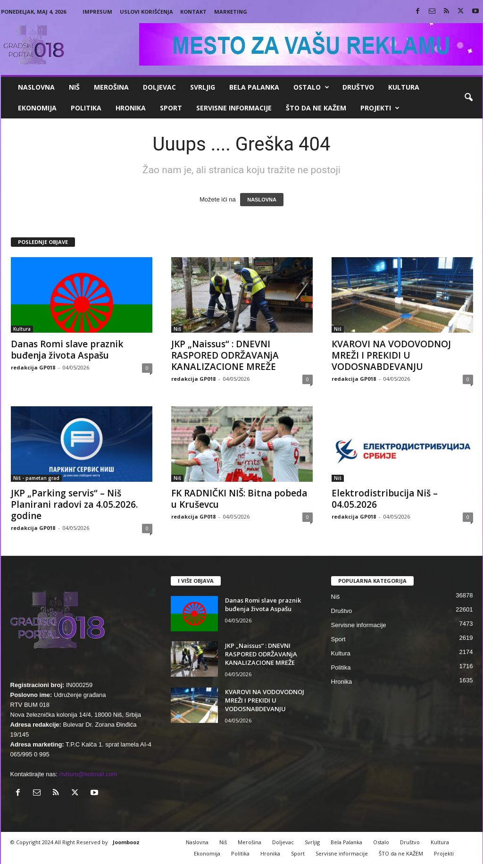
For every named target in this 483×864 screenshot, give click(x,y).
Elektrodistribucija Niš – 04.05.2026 (385, 499)
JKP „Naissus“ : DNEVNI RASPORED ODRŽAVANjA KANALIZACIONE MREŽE (225, 355)
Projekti (380, 108)
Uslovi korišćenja (146, 11)
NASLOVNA (261, 199)
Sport (171, 107)
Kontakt (193, 11)
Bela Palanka (254, 87)
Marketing (230, 11)
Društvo (358, 87)
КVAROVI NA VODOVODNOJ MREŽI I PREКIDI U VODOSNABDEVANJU (391, 355)
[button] (468, 97)
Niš (74, 87)
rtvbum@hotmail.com (88, 774)
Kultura (403, 87)
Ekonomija (37, 107)
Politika (86, 107)
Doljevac (159, 87)
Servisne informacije (234, 107)
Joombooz (126, 842)
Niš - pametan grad (36, 478)
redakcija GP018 (33, 367)
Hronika (131, 107)
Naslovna (36, 87)
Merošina (111, 87)
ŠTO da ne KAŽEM (316, 107)
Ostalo (311, 87)
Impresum (97, 11)
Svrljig (202, 87)
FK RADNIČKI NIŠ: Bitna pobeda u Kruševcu (239, 499)
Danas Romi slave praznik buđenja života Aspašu (67, 349)
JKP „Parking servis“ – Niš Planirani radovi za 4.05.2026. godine (74, 504)
